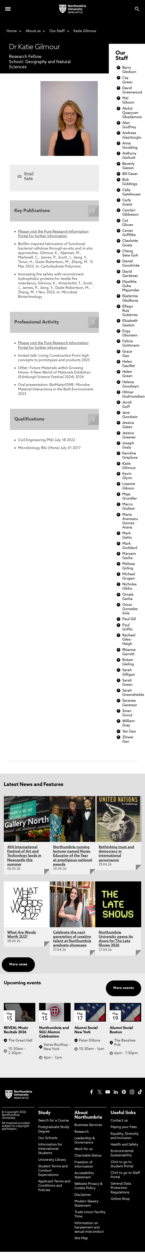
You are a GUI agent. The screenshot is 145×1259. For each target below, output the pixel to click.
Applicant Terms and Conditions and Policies (54, 1186)
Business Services (88, 1125)
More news (18, 964)
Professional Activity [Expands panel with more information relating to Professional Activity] (36, 322)
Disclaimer (82, 1195)
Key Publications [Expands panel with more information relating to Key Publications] (32, 211)
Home (12, 31)
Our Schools (47, 1138)
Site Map (81, 1238)
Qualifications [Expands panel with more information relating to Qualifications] (29, 419)
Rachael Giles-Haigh (128, 640)
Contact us (119, 1120)
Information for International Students (50, 1149)
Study (44, 1113)
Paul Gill (129, 619)
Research (81, 1132)
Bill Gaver (130, 174)
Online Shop (120, 1199)
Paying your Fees (124, 1127)
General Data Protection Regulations (121, 1188)
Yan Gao (129, 731)
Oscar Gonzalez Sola (130, 609)
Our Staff (57, 31)
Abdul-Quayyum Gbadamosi (132, 113)
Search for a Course (53, 1120)
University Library (52, 1160)
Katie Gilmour (85, 31)
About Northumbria (88, 1115)
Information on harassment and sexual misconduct (89, 1228)
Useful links (123, 1113)
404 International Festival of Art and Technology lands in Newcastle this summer (24, 855)
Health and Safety (124, 1144)
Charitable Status (87, 1155)
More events (123, 988)
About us (33, 31)
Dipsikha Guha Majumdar (130, 286)
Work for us (83, 1149)
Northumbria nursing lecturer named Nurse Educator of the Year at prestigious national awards (72, 855)
